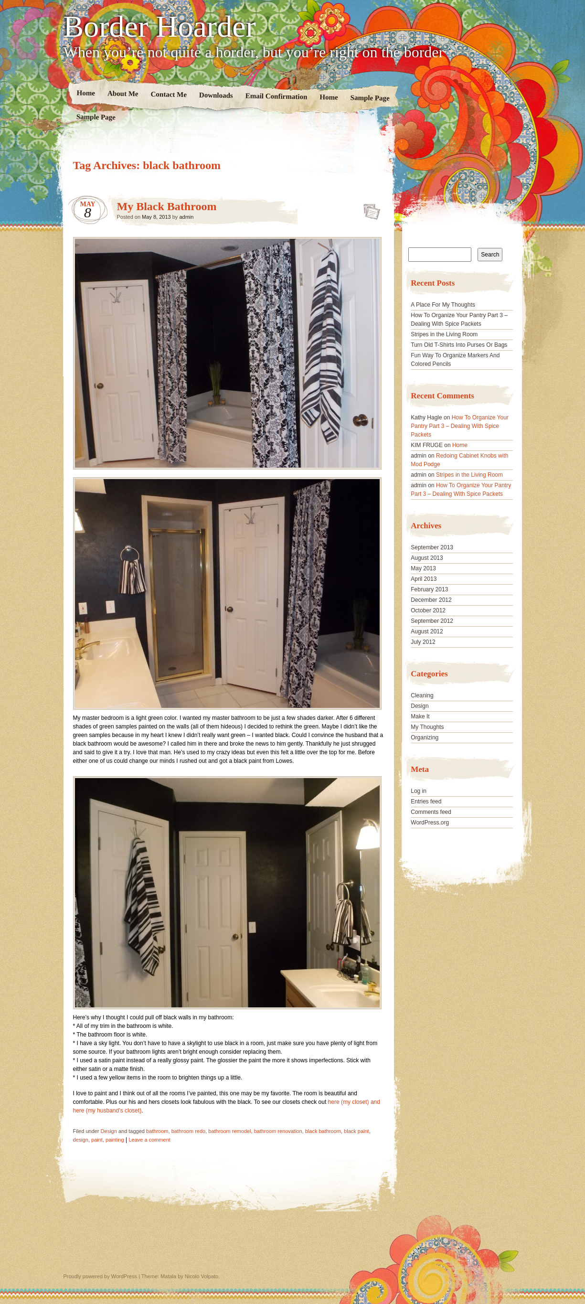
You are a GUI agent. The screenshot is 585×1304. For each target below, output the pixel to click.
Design (109, 1131)
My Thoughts (427, 727)
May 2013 (423, 568)
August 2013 (427, 558)
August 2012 (427, 631)
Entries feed (426, 801)
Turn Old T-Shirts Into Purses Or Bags (459, 345)
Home (85, 93)
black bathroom (323, 1131)
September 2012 (432, 621)
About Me (122, 93)
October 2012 (428, 610)
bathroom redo (188, 1131)
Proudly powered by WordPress (100, 1276)
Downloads (216, 95)
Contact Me (168, 94)
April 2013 (423, 579)
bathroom (157, 1131)
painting (115, 1140)
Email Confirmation (276, 96)
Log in (418, 791)
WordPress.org (430, 822)
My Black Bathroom (167, 206)
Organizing (424, 737)
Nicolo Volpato (201, 1276)
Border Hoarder (160, 27)
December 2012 (431, 600)
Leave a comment (149, 1140)
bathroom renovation (278, 1131)
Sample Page (369, 98)
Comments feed (431, 812)
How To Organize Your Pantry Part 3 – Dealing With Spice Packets (460, 426)
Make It (420, 716)
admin (186, 217)
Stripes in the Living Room (444, 334)
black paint (356, 1131)
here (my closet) (348, 1102)
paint (97, 1140)
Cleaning (422, 695)
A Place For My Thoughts (443, 304)
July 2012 (423, 642)
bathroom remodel (229, 1131)
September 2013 (432, 547)
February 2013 (429, 589)
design (80, 1140)
